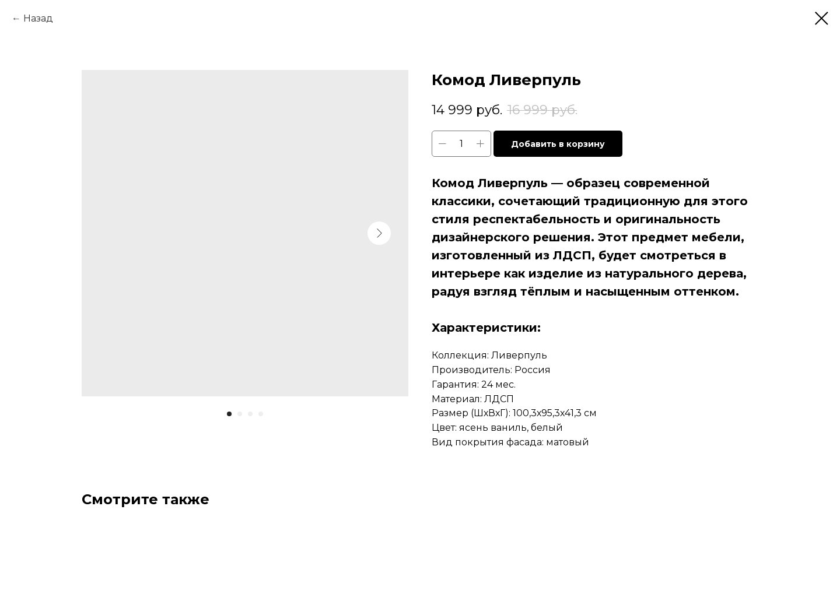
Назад (38, 18)
